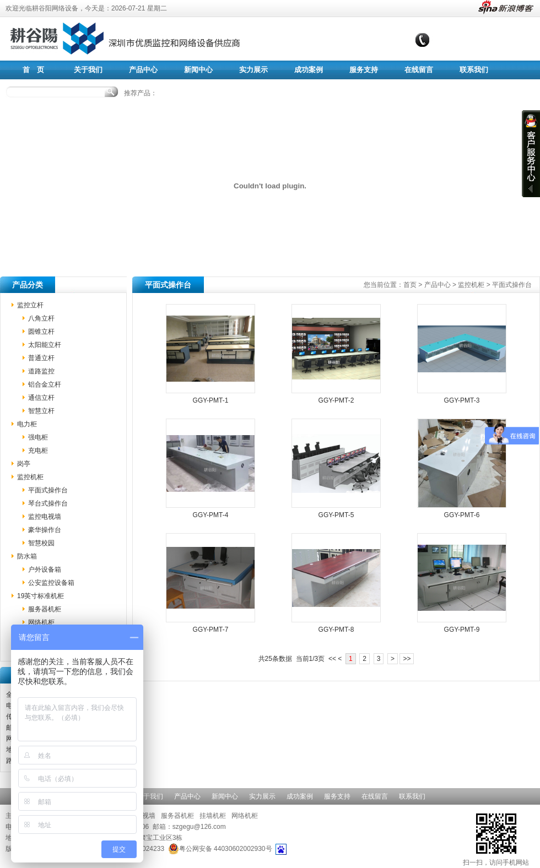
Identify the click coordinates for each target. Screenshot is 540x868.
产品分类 (27, 284)
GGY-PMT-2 (336, 400)
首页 (410, 285)
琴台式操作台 (48, 503)
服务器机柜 (44, 609)
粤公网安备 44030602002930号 (220, 848)
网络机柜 (41, 622)
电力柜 (27, 424)
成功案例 (308, 70)
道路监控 (41, 371)
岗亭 (23, 464)
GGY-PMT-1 (211, 400)
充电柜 (38, 450)
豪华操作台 (44, 530)
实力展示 (253, 70)
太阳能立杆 (44, 345)
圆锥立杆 (41, 331)
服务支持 (363, 70)
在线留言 (418, 70)
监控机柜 (30, 477)
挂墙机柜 (212, 816)
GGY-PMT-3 (462, 400)
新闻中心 (198, 70)
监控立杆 (30, 305)
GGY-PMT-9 (462, 629)
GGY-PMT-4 (211, 515)
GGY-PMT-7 (211, 629)
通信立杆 (41, 398)
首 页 (33, 70)
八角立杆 (41, 318)
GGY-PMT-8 (336, 629)
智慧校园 (41, 543)
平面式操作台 (48, 490)
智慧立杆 (41, 411)
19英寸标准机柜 (40, 596)
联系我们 (474, 70)
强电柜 (38, 437)
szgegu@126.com (199, 827)
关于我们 (88, 70)
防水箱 (27, 556)
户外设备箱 (44, 569)
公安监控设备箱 (51, 583)
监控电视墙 (44, 516)
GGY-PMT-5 (336, 515)
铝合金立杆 (44, 384)
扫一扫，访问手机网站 (496, 838)
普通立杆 (41, 358)
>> (407, 659)
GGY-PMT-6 (462, 515)
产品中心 (143, 70)
